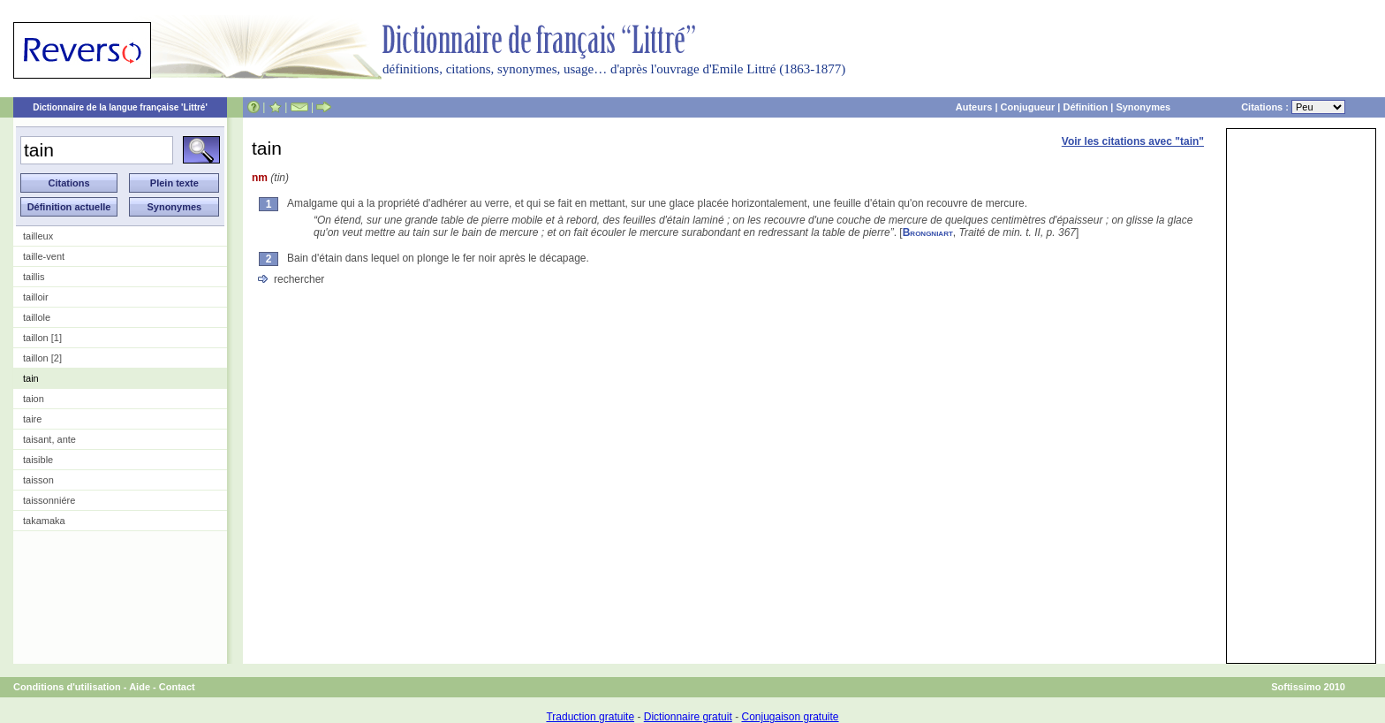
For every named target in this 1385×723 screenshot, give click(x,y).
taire (32, 419)
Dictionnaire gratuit (688, 717)
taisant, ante (49, 439)
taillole (36, 317)
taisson (38, 480)
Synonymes (1143, 107)
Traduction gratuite (590, 717)
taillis (33, 276)
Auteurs (974, 107)
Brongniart (928, 232)
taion (33, 398)
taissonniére (49, 500)
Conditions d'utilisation (67, 686)
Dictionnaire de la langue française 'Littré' (120, 107)
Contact (177, 686)
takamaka (44, 520)
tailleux (38, 236)
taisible (38, 459)
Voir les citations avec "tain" (1133, 141)
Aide (139, 686)
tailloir (36, 297)
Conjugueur (1028, 107)
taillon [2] (42, 358)
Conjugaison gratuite (789, 717)
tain (31, 378)
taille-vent (43, 256)
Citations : (1293, 107)
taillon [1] (42, 337)
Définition (1085, 107)
